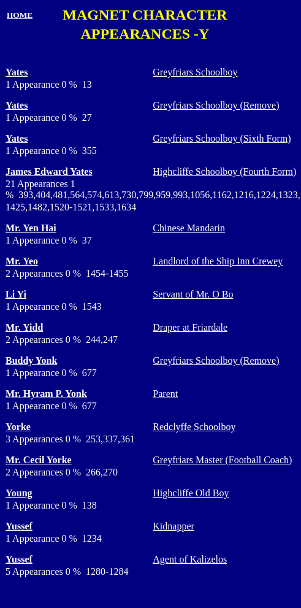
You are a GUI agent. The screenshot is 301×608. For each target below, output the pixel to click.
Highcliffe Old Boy (191, 493)
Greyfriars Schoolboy (195, 72)
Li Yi (16, 294)
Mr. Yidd (24, 327)
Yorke (18, 426)
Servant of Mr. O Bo (193, 294)
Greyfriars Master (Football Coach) (222, 460)
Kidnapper (173, 526)
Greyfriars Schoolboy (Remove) (216, 105)
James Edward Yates (49, 171)
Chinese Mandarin (189, 228)
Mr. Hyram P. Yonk (46, 393)
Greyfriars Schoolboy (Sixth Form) (222, 138)
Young (19, 493)
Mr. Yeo (22, 261)
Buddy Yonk (31, 360)
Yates (17, 72)
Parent (165, 393)
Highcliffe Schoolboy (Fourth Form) (224, 171)
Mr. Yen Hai (31, 228)
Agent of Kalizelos (190, 559)
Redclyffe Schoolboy (194, 426)
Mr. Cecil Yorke (39, 460)
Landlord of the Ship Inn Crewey (218, 261)
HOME (19, 15)
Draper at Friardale (190, 327)
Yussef (19, 526)
